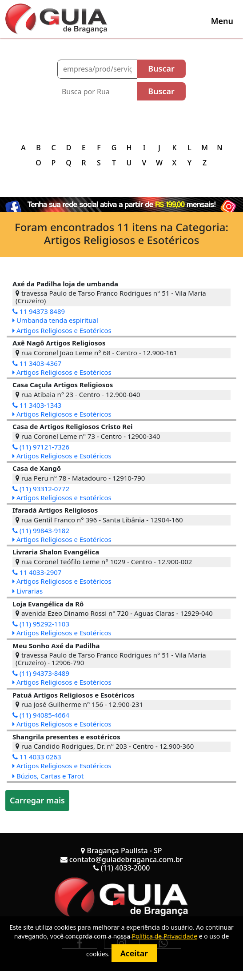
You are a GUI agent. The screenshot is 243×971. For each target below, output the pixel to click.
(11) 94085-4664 (40, 714)
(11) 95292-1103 (40, 623)
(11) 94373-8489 (40, 673)
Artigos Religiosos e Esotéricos (62, 330)
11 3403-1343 (36, 405)
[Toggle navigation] (222, 20)
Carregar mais (37, 800)
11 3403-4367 (36, 363)
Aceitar (134, 953)
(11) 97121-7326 (40, 446)
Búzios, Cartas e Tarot (48, 775)
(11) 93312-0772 (40, 488)
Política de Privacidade (164, 936)
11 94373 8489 (38, 311)
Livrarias (27, 590)
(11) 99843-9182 (40, 530)
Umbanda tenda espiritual (55, 320)
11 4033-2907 (36, 572)
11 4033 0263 (36, 756)
